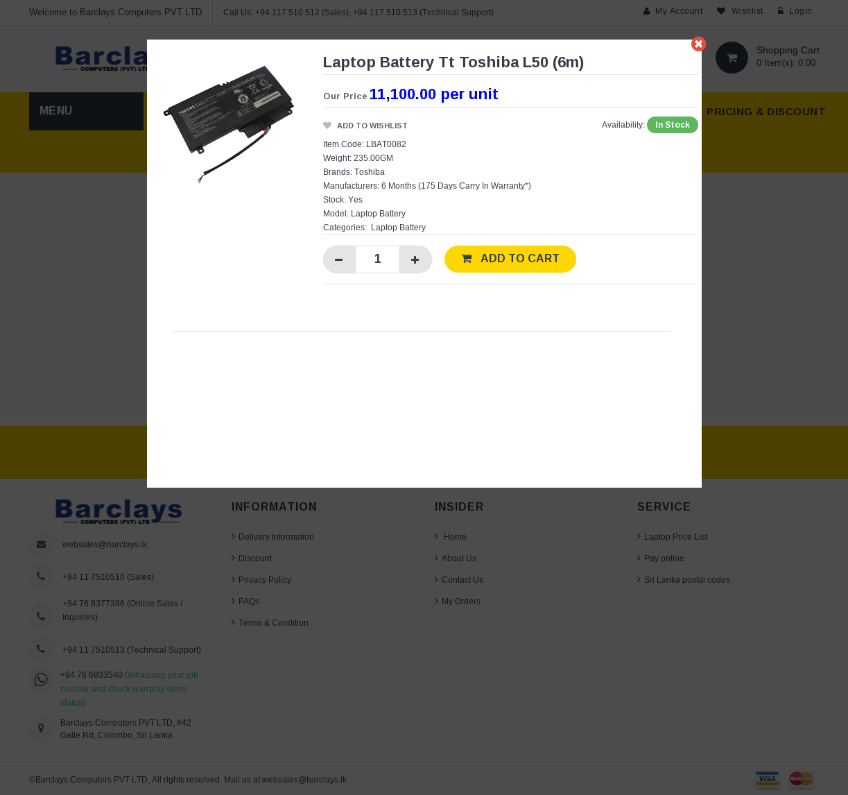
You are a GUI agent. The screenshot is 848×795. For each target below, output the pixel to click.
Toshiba (369, 172)
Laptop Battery (398, 227)
